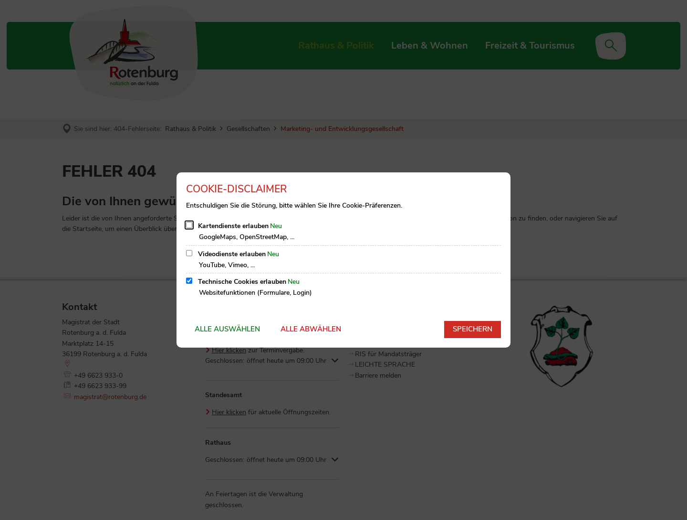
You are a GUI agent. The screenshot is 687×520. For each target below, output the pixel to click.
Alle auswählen (227, 329)
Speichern (472, 329)
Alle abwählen (311, 329)
